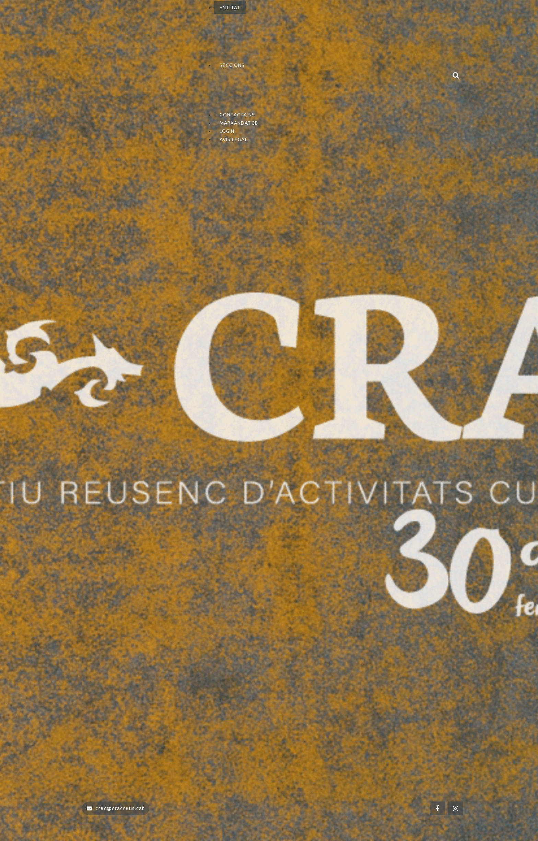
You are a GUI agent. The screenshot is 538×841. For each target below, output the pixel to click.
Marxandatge (239, 123)
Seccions (232, 65)
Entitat (230, 7)
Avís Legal (234, 139)
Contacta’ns (237, 114)
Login (227, 131)
